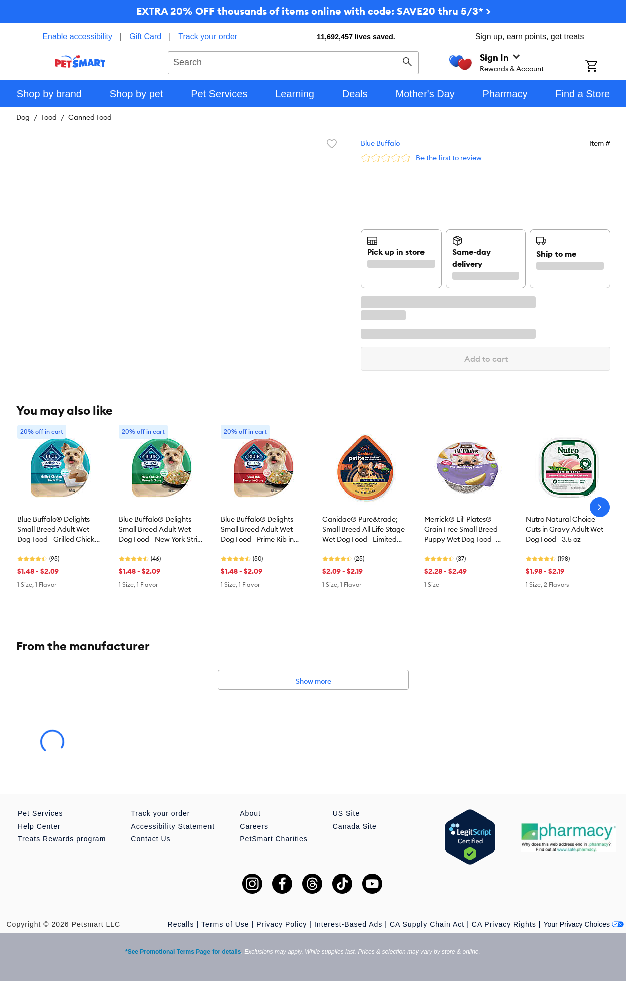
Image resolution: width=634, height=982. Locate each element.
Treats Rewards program (62, 839)
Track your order (207, 36)
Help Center (39, 826)
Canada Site (355, 826)
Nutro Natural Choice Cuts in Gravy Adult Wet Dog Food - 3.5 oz (564, 529)
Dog (23, 117)
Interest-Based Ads (348, 924)
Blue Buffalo (380, 143)
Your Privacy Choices (583, 924)
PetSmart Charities (273, 839)
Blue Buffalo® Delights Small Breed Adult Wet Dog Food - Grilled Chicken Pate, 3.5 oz (60, 530)
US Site (346, 813)
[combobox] (293, 61)
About (250, 813)
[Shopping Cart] (604, 67)
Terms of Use (225, 924)
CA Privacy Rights (504, 924)
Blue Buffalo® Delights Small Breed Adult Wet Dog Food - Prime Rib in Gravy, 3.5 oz (257, 530)
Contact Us (150, 839)
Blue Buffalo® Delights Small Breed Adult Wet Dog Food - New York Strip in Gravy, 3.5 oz (160, 530)
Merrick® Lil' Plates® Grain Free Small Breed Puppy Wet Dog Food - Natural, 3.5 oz (461, 530)
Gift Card (145, 36)
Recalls (181, 924)
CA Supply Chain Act (427, 924)
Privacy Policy (281, 924)
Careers (254, 826)
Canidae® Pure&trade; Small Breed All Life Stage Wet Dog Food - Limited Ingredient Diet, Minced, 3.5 (363, 530)
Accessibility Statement (173, 826)
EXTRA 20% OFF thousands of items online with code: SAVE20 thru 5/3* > (313, 11)
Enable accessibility (77, 36)
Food (49, 117)
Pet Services (40, 813)
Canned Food (90, 117)
